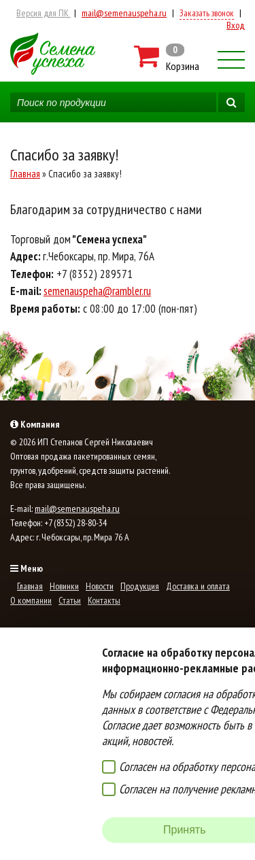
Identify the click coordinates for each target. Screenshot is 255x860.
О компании (31, 600)
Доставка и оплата (198, 586)
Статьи (69, 600)
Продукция (139, 586)
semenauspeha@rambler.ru (97, 290)
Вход (235, 25)
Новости (100, 586)
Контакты (104, 600)
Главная (25, 173)
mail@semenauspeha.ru (124, 13)
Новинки (64, 586)
